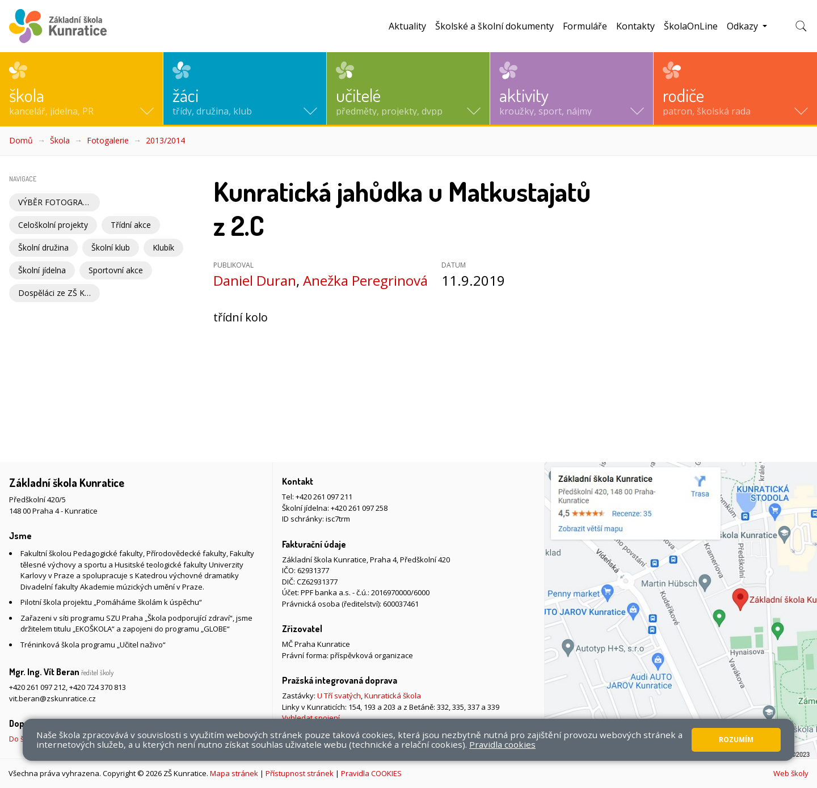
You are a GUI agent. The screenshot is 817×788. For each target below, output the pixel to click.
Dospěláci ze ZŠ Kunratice (59, 292)
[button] (81, 88)
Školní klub (110, 247)
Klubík (163, 247)
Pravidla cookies (502, 744)
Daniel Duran (254, 280)
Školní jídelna (42, 270)
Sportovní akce (116, 270)
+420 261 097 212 (37, 687)
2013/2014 (165, 140)
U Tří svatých (339, 695)
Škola (60, 140)
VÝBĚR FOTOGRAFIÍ (55, 202)
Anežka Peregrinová (365, 280)
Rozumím (736, 739)
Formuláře (585, 26)
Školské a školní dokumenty (494, 26)
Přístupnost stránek (300, 773)
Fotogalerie (108, 140)
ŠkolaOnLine (691, 26)
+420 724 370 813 (97, 687)
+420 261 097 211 (324, 497)
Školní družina (43, 247)
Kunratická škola (392, 695)
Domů (21, 140)
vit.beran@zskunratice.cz (52, 698)
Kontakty (635, 26)
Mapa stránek (234, 773)
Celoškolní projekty (53, 224)
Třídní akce (131, 224)
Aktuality (407, 26)
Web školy (790, 773)
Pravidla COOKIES (371, 773)
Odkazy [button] (743, 26)
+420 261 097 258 (359, 508)
